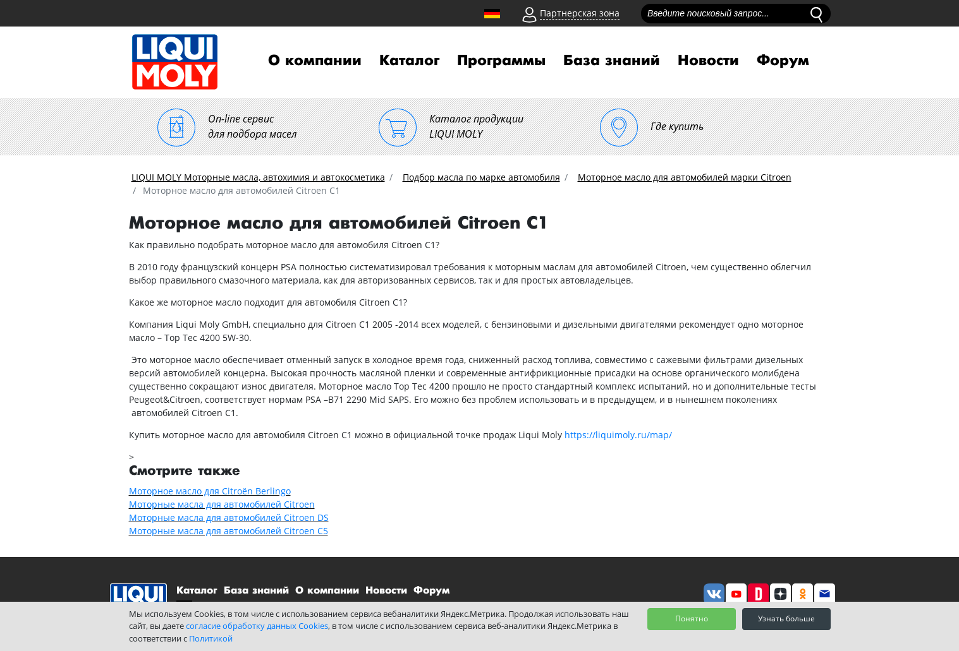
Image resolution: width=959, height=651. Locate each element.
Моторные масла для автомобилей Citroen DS (229, 517)
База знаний (611, 60)
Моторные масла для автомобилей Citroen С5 (228, 531)
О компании (315, 60)
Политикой (211, 638)
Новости (708, 60)
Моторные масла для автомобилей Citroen (222, 504)
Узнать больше (786, 618)
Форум (783, 60)
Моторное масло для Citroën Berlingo (210, 491)
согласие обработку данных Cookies (257, 625)
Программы (501, 60)
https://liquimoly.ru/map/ (618, 435)
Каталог (409, 60)
